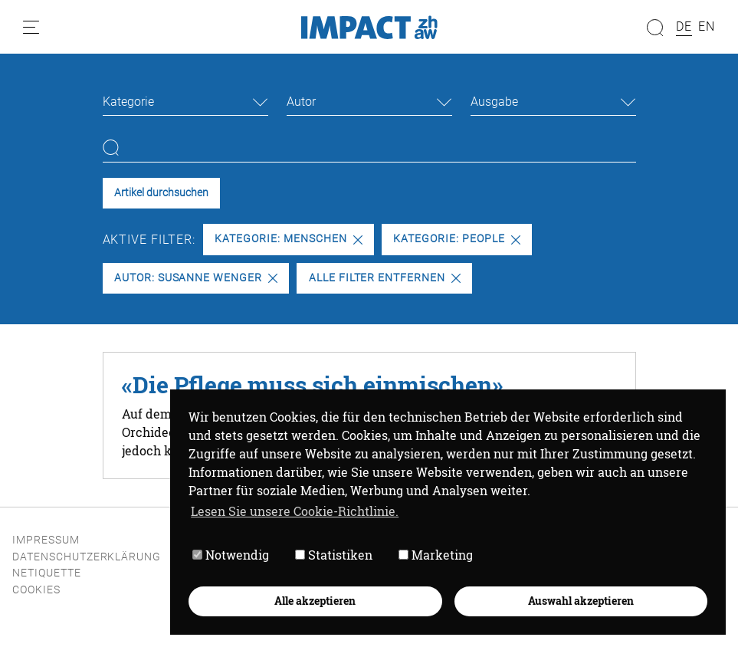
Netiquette (46, 573)
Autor (301, 101)
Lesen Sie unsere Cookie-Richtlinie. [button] (295, 511)
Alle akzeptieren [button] (315, 600)
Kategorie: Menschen (288, 238)
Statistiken (333, 555)
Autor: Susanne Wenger (195, 277)
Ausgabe (494, 101)
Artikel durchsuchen (161, 192)
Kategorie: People (456, 238)
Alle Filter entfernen (385, 277)
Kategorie (128, 101)
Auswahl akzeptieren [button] (581, 600)
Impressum (46, 540)
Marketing (436, 555)
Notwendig (230, 555)
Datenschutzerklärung (86, 556)
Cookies (36, 589)
